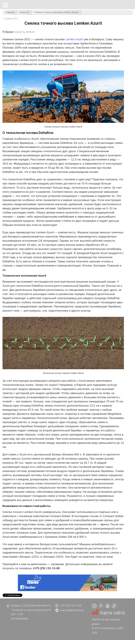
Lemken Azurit (74, 39)
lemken (30, 31)
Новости (24, 12)
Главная (9, 12)
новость (20, 31)
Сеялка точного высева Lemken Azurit (56, 12)
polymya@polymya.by (72, 610)
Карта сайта (112, 612)
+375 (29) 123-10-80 (70, 605)
